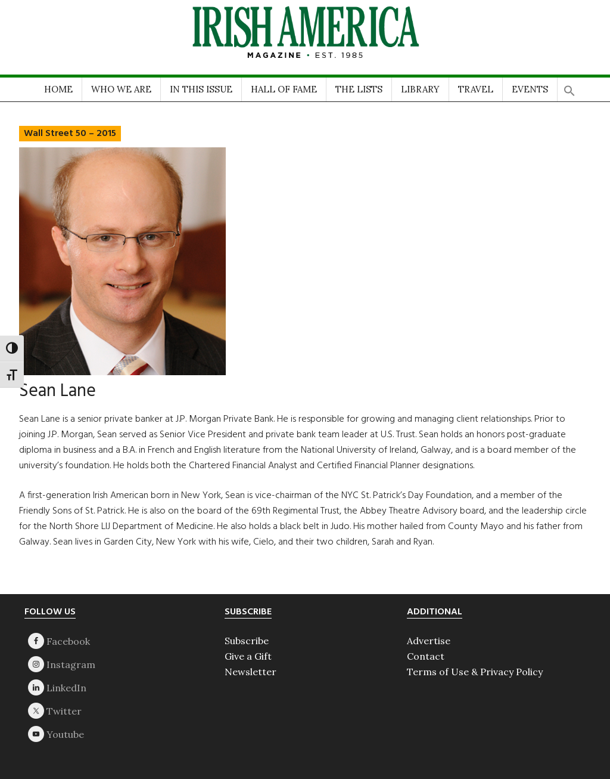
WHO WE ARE (121, 89)
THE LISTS (358, 89)
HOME (58, 89)
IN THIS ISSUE (201, 89)
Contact (425, 656)
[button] (569, 87)
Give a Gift (248, 656)
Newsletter (250, 672)
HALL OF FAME (284, 89)
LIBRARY (420, 89)
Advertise (428, 641)
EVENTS (530, 89)
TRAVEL (475, 89)
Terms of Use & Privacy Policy (475, 672)
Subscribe (247, 641)
